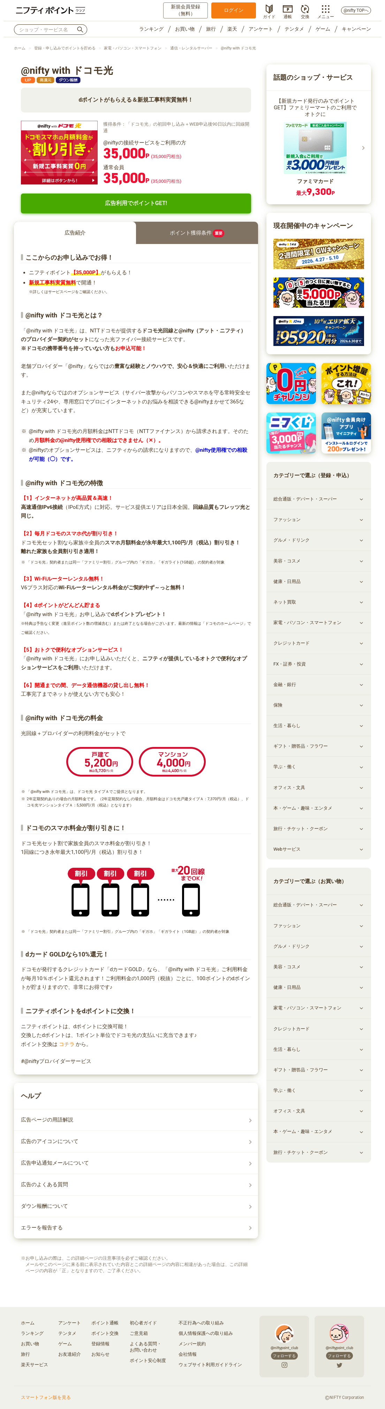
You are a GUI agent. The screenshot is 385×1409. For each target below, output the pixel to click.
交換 (305, 16)
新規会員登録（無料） (185, 10)
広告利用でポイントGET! (136, 203)
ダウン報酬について (44, 1206)
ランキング (151, 29)
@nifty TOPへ (356, 10)
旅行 (211, 29)
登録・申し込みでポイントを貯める (65, 48)
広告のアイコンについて (49, 1141)
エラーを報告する (42, 1228)
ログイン (233, 10)
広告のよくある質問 (44, 1184)
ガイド (269, 16)
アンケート (261, 29)
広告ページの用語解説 (47, 1120)
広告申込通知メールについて (55, 1163)
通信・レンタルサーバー (191, 48)
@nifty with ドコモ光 (238, 48)
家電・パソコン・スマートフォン (132, 48)
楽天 (232, 29)
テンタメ (294, 29)
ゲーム (323, 29)
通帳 (288, 16)
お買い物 (185, 29)
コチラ (67, 1044)
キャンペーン (356, 29)
